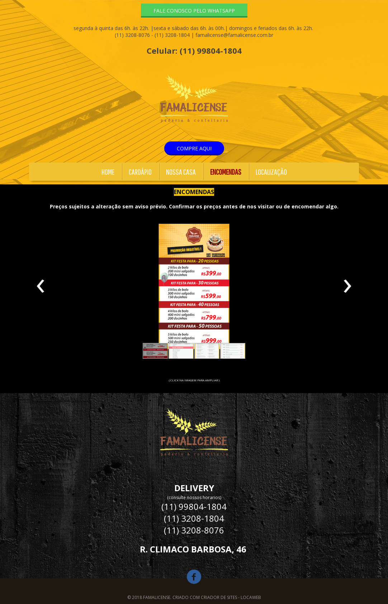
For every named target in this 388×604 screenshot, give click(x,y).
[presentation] (40, 286)
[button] (194, 11)
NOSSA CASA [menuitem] (181, 171)
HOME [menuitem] (107, 171)
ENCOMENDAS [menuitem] (225, 171)
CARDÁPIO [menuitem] (140, 171)
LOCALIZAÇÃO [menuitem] (271, 171)
